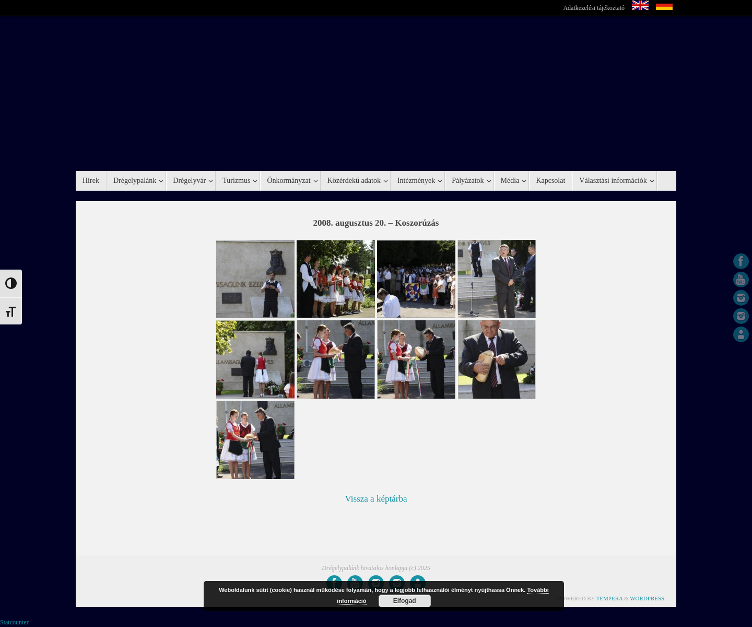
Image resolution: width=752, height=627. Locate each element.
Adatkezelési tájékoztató (594, 7)
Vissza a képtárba (376, 499)
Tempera (609, 598)
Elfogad (404, 601)
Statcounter (14, 622)
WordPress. (648, 598)
